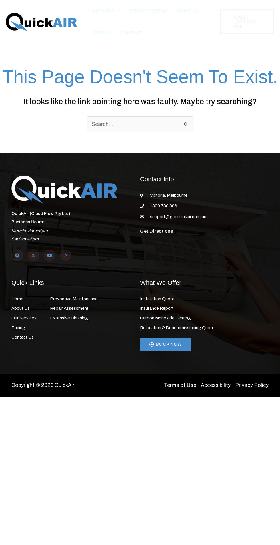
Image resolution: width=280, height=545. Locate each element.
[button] (115, 13)
